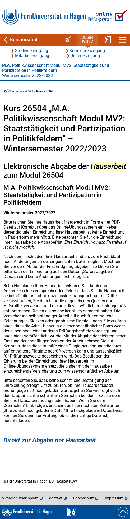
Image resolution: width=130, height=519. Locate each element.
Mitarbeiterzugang (32, 55)
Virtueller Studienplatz (20, 498)
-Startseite (13, 91)
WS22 (29, 91)
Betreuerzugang (85, 55)
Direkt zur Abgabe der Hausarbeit (49, 440)
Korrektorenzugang (87, 50)
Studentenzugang (31, 50)
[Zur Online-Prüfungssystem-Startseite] (107, 17)
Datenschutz (83, 498)
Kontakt (55, 498)
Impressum (114, 498)
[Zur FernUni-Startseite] (44, 17)
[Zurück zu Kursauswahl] (30, 40)
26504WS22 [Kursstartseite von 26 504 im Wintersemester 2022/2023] (88, 39)
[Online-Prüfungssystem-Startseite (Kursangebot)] (67, 40)
